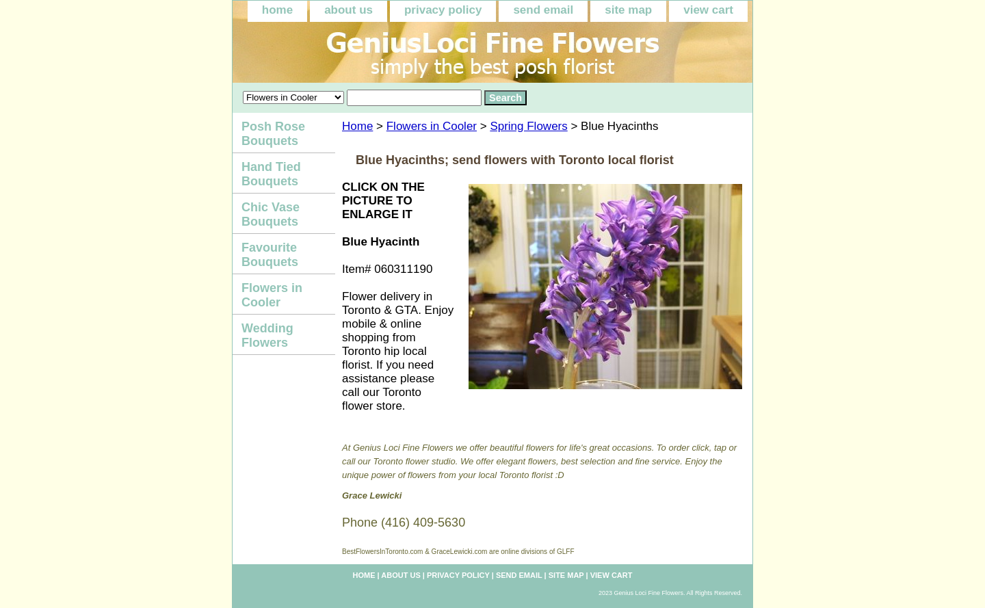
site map (628, 9)
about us (348, 9)
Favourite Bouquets (269, 255)
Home (357, 126)
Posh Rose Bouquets (273, 134)
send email (543, 9)
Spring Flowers (528, 126)
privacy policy (443, 9)
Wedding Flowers (267, 335)
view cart (708, 9)
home (277, 9)
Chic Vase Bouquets (270, 214)
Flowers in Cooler (431, 126)
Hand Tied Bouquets (271, 174)
